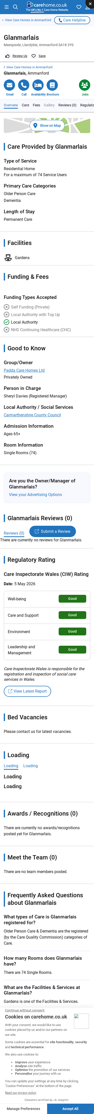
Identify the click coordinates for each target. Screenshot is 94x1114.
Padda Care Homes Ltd (24, 354)
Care (25, 89)
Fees (36, 89)
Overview (11, 89)
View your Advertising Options (35, 478)
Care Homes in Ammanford (28, 20)
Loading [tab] (11, 749)
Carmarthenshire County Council (32, 398)
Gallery (49, 89)
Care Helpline (72, 20)
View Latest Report (27, 675)
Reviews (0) (67, 89)
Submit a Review (52, 515)
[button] (7, 7)
